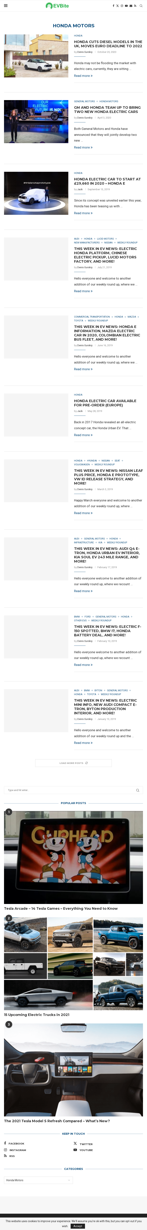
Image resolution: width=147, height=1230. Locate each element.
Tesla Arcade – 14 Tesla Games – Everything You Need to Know (61, 910)
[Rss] (135, 5)
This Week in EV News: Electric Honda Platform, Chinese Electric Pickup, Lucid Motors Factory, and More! (105, 255)
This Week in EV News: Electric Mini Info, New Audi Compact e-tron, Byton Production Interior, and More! (105, 708)
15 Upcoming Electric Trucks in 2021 (36, 1017)
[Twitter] (117, 5)
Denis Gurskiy (84, 52)
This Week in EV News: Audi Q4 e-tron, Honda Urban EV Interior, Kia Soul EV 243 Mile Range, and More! (107, 556)
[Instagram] (122, 5)
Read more (83, 76)
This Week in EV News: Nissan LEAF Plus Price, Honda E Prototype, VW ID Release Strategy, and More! (108, 478)
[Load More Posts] (73, 765)
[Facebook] (113, 5)
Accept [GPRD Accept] (78, 1226)
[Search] (141, 5)
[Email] (131, 5)
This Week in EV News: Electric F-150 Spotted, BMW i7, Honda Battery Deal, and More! (107, 632)
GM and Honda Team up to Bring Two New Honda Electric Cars (107, 110)
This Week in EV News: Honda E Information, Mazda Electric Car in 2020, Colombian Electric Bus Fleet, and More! (107, 333)
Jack (80, 189)
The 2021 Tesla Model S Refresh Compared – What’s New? (57, 1123)
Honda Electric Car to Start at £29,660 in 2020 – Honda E (107, 182)
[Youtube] (126, 5)
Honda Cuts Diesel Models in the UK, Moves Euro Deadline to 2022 (108, 44)
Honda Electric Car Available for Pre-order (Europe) (105, 404)
